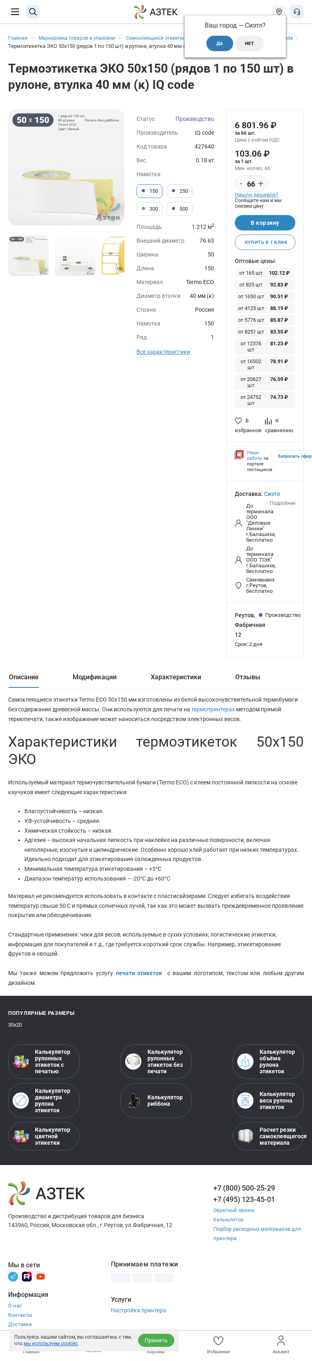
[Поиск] (33, 12)
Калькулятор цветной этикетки (41, 1141)
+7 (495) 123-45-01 (244, 1204)
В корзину (265, 223)
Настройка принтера (138, 1315)
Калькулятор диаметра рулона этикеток (41, 1105)
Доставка (20, 1329)
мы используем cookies (51, 1343)
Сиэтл (272, 495)
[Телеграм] (13, 1281)
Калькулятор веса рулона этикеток (266, 1105)
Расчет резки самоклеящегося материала (268, 1141)
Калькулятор (229, 1224)
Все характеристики (163, 352)
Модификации (95, 678)
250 (179, 191)
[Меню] (15, 12)
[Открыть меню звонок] (297, 12)
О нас (15, 1310)
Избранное (218, 1345)
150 (149, 191)
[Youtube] (41, 1281)
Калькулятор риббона (154, 1105)
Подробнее (282, 505)
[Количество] (251, 184)
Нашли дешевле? (256, 195)
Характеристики (176, 678)
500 (179, 209)
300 (149, 209)
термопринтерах (213, 711)
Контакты (20, 1319)
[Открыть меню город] (279, 12)
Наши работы (254, 457)
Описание (24, 678)
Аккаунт (281, 1345)
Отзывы (247, 678)
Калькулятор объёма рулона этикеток (266, 1066)
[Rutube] (27, 1281)
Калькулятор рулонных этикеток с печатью (41, 1066)
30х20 (15, 1030)
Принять (156, 1340)
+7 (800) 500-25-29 (244, 1193)
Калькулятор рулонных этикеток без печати (154, 1066)
